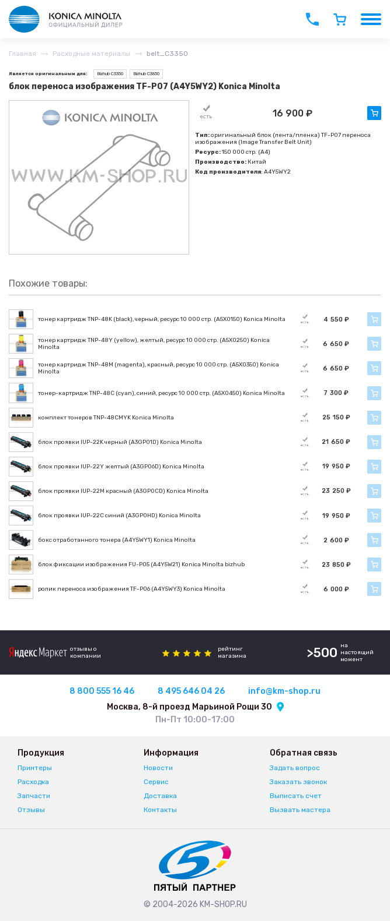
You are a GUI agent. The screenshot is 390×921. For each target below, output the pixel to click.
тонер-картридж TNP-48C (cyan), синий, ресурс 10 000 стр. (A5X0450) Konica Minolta (161, 393)
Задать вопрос (295, 768)
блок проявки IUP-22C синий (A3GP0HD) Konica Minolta (119, 515)
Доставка (160, 796)
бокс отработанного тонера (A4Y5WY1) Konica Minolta (117, 540)
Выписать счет (296, 796)
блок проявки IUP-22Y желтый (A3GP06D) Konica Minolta (121, 466)
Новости (158, 768)
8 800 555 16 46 (101, 691)
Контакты (160, 810)
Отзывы (31, 810)
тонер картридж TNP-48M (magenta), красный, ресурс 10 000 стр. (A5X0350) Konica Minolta (158, 368)
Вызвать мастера (300, 810)
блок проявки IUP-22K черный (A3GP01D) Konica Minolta (120, 442)
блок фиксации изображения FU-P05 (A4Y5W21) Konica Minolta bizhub (141, 564)
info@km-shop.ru (284, 691)
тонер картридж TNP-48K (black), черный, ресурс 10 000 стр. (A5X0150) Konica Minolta (161, 319)
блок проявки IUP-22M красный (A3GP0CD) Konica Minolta (123, 491)
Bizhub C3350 (110, 73)
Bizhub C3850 (146, 73)
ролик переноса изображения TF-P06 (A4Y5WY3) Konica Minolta (131, 588)
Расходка (33, 782)
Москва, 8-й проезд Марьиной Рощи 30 (189, 707)
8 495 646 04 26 (191, 691)
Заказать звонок (298, 782)
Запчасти (34, 796)
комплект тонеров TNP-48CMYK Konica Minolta (106, 417)
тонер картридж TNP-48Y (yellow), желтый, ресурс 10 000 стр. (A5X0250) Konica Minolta (154, 344)
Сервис (156, 782)
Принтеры (35, 768)
